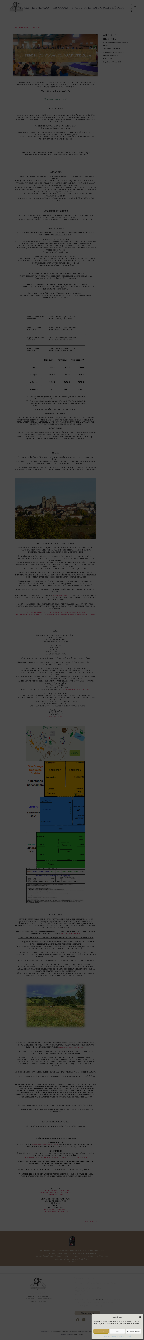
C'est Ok (101, 1331)
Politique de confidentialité (109, 1336)
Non (117, 1331)
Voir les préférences (133, 1331)
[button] (140, 1317)
